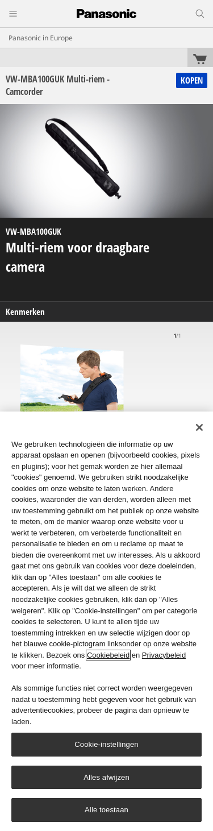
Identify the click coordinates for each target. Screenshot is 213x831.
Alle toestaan (106, 809)
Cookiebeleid (108, 655)
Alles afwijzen (106, 777)
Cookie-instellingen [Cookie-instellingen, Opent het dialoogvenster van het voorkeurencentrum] (106, 744)
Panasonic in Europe (41, 38)
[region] (106, 621)
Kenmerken (25, 312)
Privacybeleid (164, 655)
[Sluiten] (199, 427)
